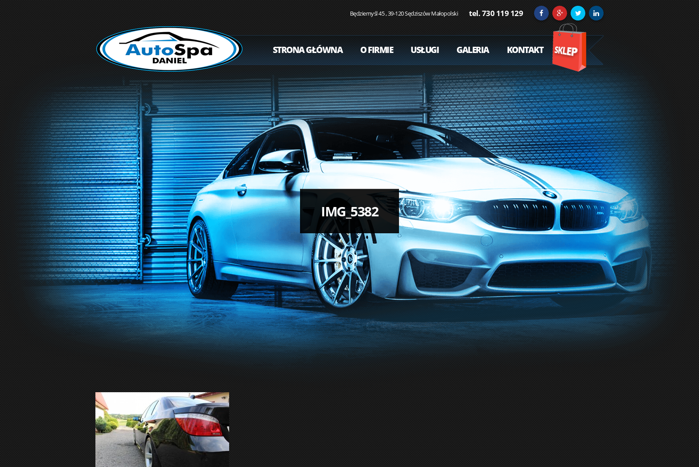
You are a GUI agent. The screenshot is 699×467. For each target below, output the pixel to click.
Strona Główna (308, 50)
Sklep (569, 47)
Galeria (472, 50)
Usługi (425, 50)
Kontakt (525, 50)
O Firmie (376, 50)
